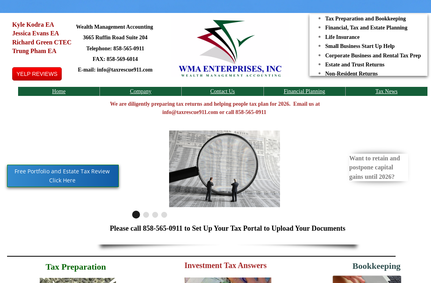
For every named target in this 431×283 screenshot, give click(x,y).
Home (58, 91)
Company (140, 91)
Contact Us (222, 91)
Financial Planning (304, 91)
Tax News (387, 91)
